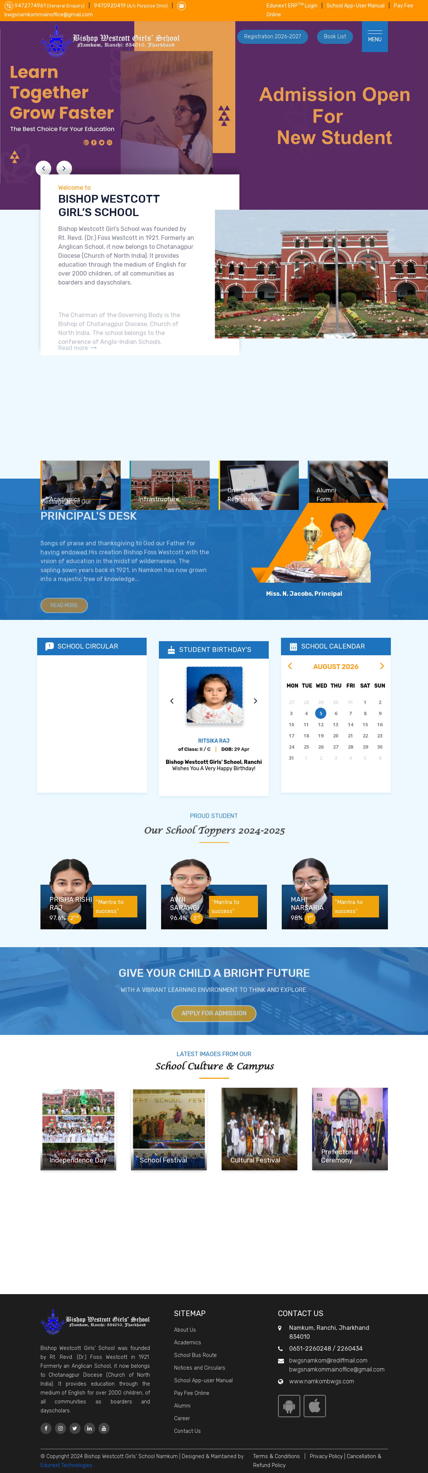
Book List (335, 36)
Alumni (182, 1406)
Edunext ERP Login (292, 6)
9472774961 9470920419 (86, 6)
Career (182, 1418)
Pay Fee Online (191, 1393)
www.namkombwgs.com (321, 1381)
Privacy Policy (326, 1456)
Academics (187, 1342)
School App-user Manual (203, 1380)
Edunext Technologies (66, 1465)
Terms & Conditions (276, 1456)
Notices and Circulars (199, 1368)
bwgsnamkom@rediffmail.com (328, 1360)
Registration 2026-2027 (272, 36)
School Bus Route (195, 1355)
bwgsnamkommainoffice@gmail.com (337, 1369)
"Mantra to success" (111, 906)
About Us (185, 1330)
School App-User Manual (356, 6)
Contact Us (187, 1431)
